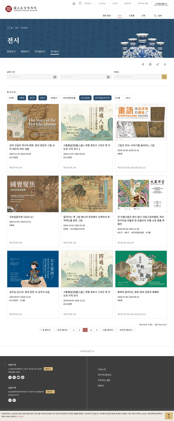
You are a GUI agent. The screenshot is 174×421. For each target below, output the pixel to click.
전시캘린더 (40, 51)
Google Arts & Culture (22, 377)
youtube (18, 377)
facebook (10, 377)
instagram (14, 377)
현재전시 (11, 51)
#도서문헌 (85, 97)
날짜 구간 (11, 72)
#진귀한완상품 (69, 97)
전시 (17, 27)
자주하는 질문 (104, 380)
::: (70, 3)
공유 (143, 64)
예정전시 (25, 51)
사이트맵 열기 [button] (86, 351)
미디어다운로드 (105, 374)
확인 (169, 415)
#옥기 (42, 97)
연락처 (101, 385)
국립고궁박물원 (21, 9)
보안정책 (20, 416)
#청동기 (54, 97)
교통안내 (47, 369)
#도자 (32, 97)
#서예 (11, 97)
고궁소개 (102, 369)
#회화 (21, 97)
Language (160, 3)
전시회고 (24, 27)
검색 (164, 76)
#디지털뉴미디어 (102, 97)
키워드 (116, 72)
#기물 (117, 97)
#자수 (128, 97)
